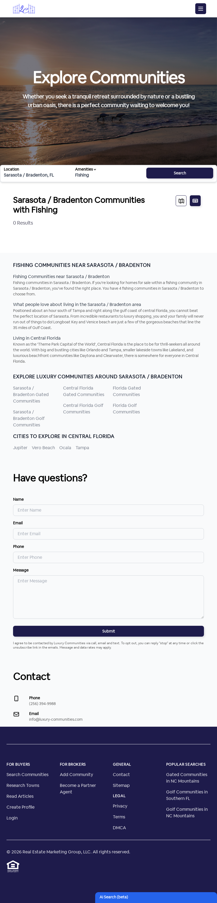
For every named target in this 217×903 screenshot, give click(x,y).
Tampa (82, 448)
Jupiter (20, 448)
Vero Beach (43, 448)
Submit (108, 631)
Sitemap (121, 785)
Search (180, 173)
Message (21, 570)
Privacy (120, 806)
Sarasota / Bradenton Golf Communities (29, 418)
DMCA (119, 828)
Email (18, 523)
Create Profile (21, 807)
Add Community (76, 774)
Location (11, 169)
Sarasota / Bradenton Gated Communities (31, 394)
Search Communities (27, 774)
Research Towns (23, 785)
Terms (119, 817)
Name (18, 499)
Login (12, 818)
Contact (121, 774)
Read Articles (20, 796)
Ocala (65, 448)
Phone (18, 546)
